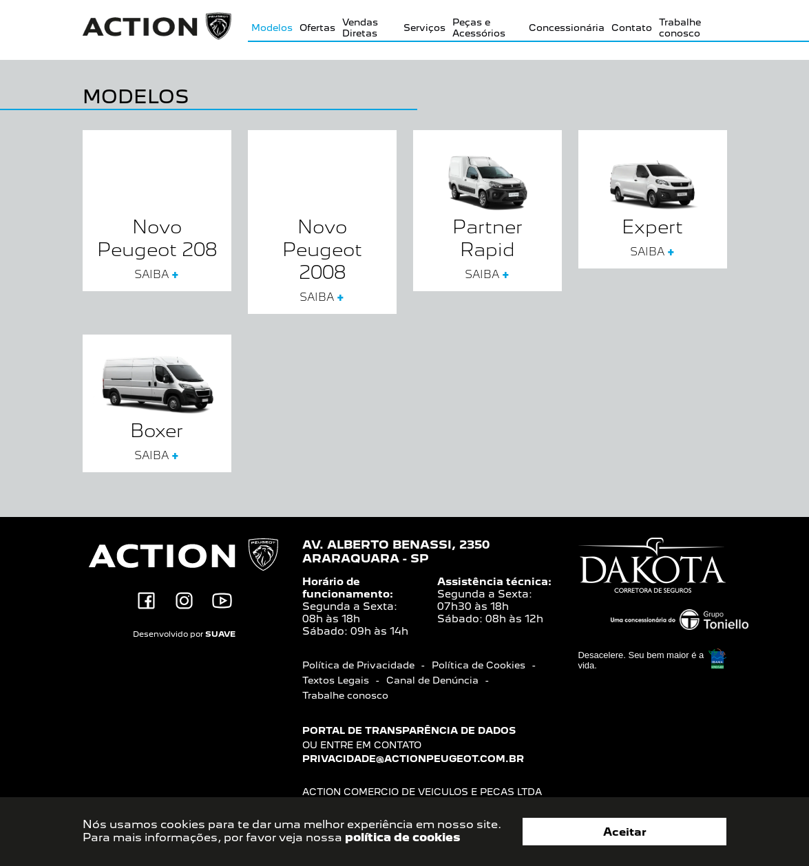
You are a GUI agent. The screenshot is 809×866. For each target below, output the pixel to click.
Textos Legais (335, 680)
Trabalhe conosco (680, 28)
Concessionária (567, 27)
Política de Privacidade (358, 664)
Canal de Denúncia (432, 680)
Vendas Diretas (360, 28)
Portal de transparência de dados (409, 730)
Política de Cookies (478, 664)
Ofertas (317, 27)
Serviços (424, 27)
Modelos (272, 27)
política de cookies (403, 837)
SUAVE (220, 634)
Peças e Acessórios (478, 28)
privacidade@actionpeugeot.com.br (413, 758)
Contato (631, 27)
